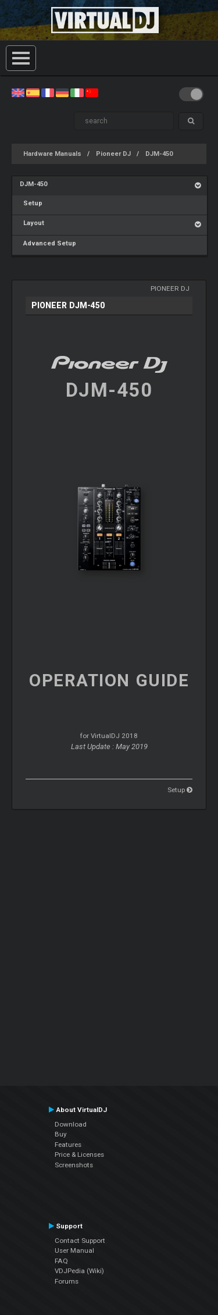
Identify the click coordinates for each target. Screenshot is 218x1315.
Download (71, 1124)
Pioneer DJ (113, 154)
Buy (61, 1134)
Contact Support (80, 1240)
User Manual (74, 1250)
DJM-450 (159, 154)
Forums (66, 1281)
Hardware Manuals (52, 154)
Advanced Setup (48, 243)
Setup (31, 203)
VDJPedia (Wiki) (79, 1271)
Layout (32, 223)
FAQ (61, 1261)
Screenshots (74, 1165)
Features (68, 1145)
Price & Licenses (79, 1154)
